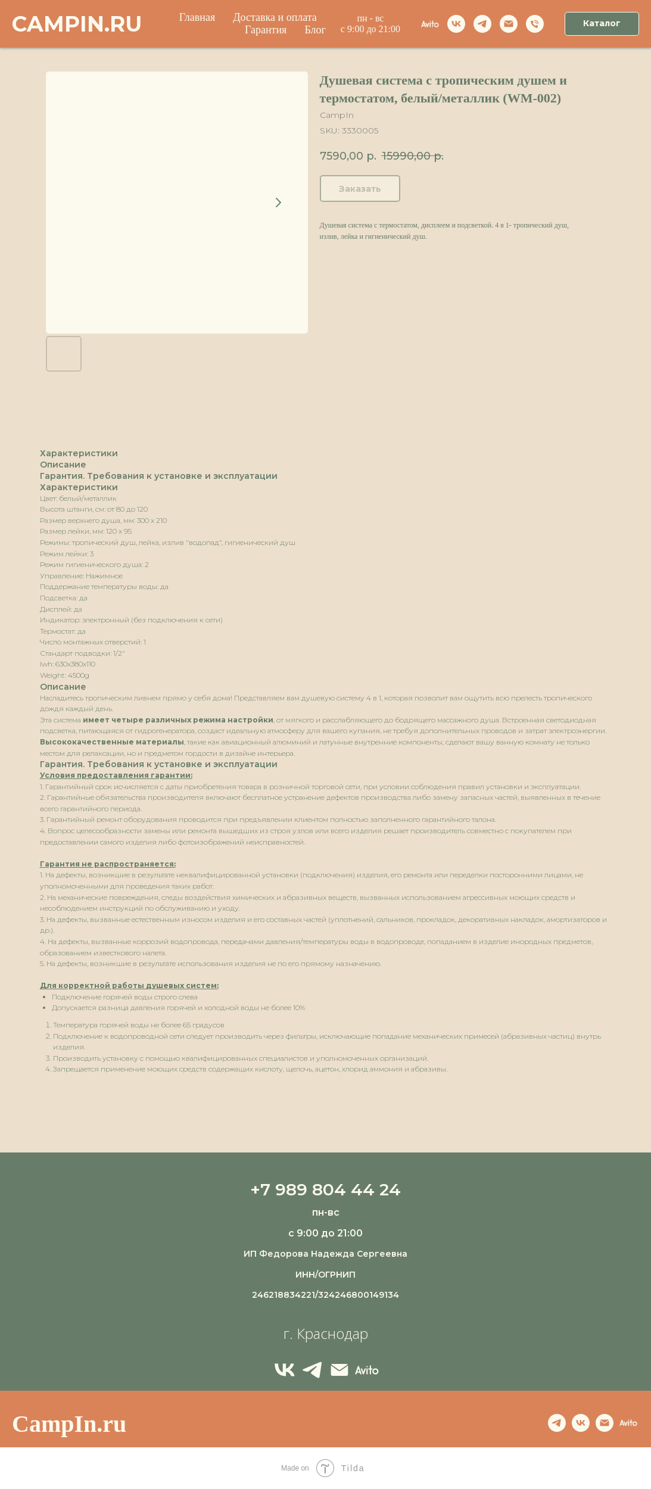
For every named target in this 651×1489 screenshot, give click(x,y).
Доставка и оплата (275, 17)
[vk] (456, 24)
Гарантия (265, 30)
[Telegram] (312, 1370)
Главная (197, 17)
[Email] (509, 24)
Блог (314, 30)
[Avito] (430, 24)
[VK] (285, 1370)
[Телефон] (535, 24)
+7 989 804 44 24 (325, 1189)
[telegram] (482, 24)
